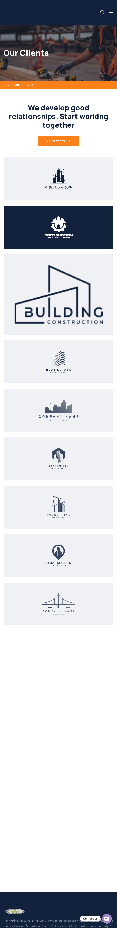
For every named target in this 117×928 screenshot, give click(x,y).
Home (7, 85)
